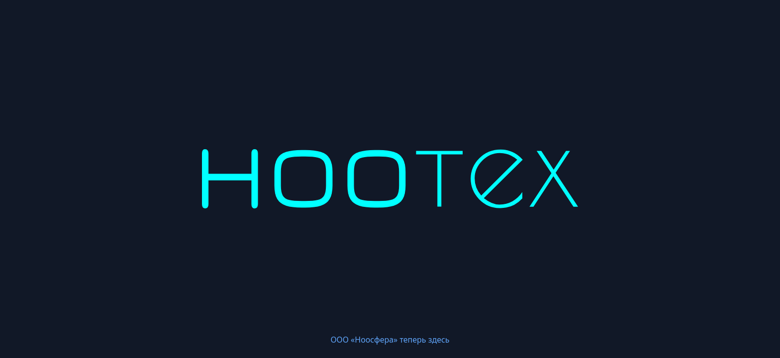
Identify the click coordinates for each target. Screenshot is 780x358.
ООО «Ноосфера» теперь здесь (389, 339)
